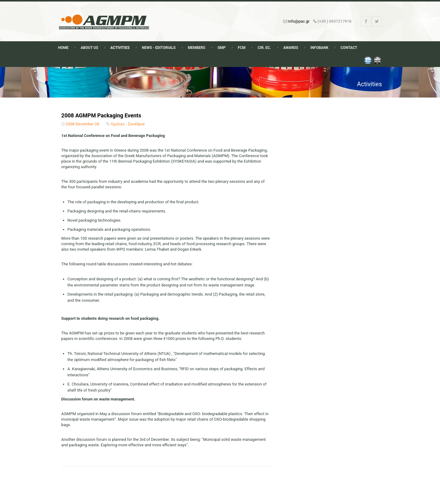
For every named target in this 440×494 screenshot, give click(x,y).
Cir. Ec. (264, 48)
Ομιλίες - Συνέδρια (128, 124)
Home (63, 48)
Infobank (319, 48)
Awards (290, 48)
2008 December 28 (82, 124)
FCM (241, 48)
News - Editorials (158, 48)
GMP (222, 48)
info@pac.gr (299, 21)
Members (196, 48)
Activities (120, 48)
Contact (349, 48)
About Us (89, 48)
